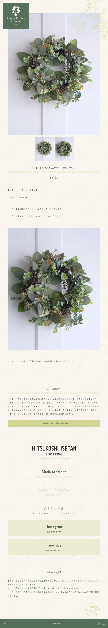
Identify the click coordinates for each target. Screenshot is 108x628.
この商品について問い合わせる (54, 423)
